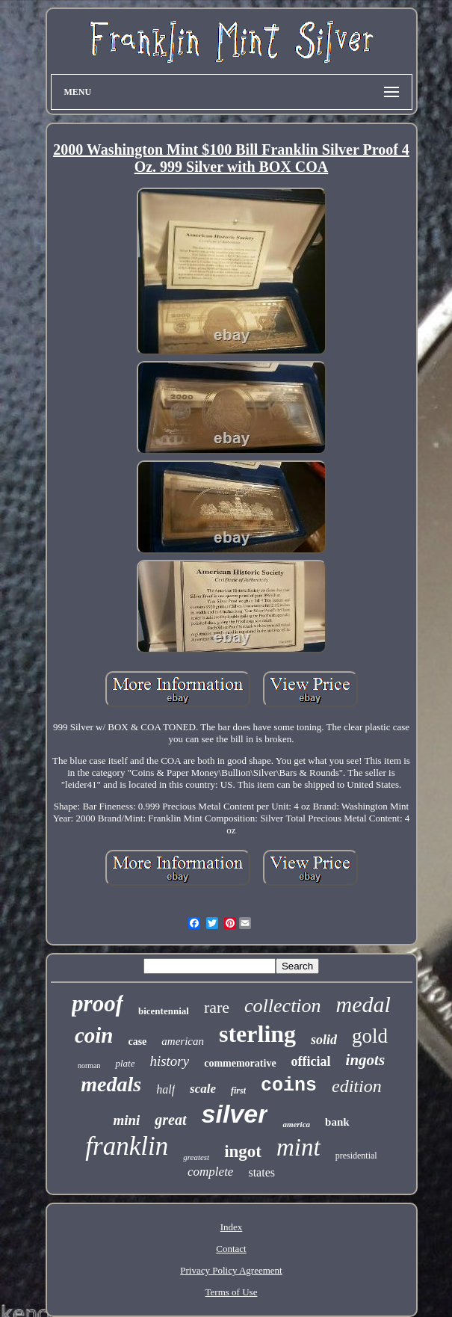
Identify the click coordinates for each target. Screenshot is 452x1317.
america (296, 1124)
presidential (356, 1155)
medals (111, 1084)
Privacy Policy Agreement (231, 1270)
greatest (196, 1157)
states (261, 1172)
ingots (366, 1060)
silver (235, 1113)
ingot (242, 1151)
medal (363, 1004)
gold (370, 1036)
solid (324, 1039)
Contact (231, 1248)
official (311, 1061)
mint (298, 1147)
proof (97, 1003)
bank (337, 1122)
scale (203, 1089)
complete (210, 1172)
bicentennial (163, 1011)
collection (282, 1006)
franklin (126, 1146)
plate (124, 1063)
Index (231, 1227)
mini (126, 1120)
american (182, 1041)
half (165, 1089)
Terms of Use (231, 1292)
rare (216, 1007)
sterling (257, 1033)
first (238, 1090)
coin (94, 1035)
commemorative (240, 1063)
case (137, 1041)
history (169, 1061)
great (170, 1119)
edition (357, 1086)
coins (289, 1086)
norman (89, 1065)
